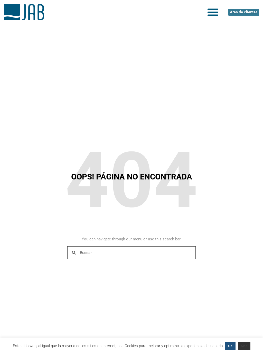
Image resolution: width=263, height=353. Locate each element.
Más (244, 346)
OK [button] (230, 346)
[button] (213, 12)
